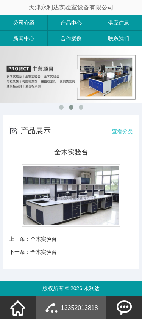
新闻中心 (23, 38)
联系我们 (118, 38)
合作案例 (71, 38)
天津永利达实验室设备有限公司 (71, 7)
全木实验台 (43, 239)
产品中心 (71, 23)
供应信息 (118, 23)
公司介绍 (23, 23)
